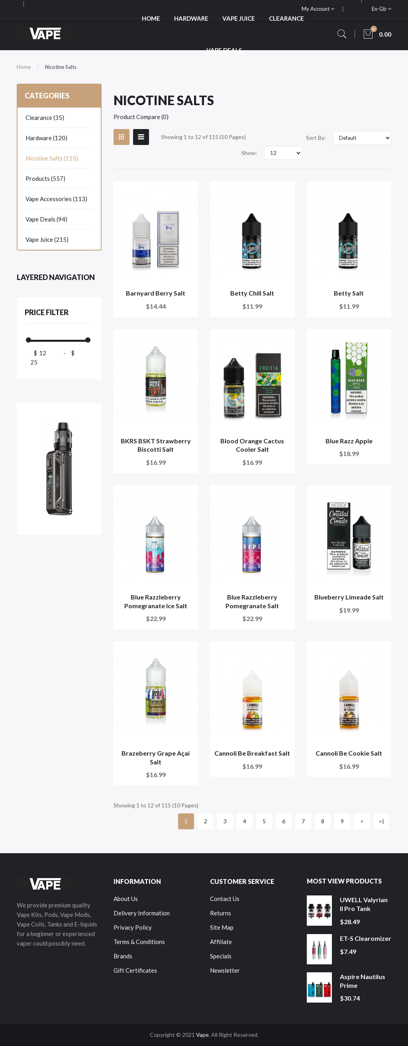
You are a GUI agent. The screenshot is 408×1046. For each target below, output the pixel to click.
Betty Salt (349, 293)
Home (24, 67)
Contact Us (224, 898)
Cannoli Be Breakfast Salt (252, 753)
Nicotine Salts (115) (52, 158)
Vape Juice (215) (47, 239)
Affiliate (221, 941)
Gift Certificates (135, 970)
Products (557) (45, 178)
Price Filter (47, 312)
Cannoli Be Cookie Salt (349, 753)
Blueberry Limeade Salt (349, 597)
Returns (220, 913)
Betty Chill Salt (252, 293)
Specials (220, 956)
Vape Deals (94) (46, 219)
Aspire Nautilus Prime (362, 981)
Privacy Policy (133, 927)
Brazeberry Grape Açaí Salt (156, 757)
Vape (202, 1034)
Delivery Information (142, 913)
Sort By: (316, 137)
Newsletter (225, 970)
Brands (123, 956)
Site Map (221, 927)
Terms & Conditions (139, 941)
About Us (126, 898)
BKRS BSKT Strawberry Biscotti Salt (156, 445)
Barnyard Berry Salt (155, 293)
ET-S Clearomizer (365, 938)
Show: (249, 152)
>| (381, 821)
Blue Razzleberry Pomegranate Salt (252, 601)
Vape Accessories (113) (56, 198)
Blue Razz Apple (349, 441)
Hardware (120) (46, 137)
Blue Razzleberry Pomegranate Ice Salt (155, 601)
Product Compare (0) (141, 116)
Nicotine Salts (60, 67)
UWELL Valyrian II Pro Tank (364, 904)
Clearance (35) (45, 117)
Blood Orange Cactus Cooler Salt (252, 445)
